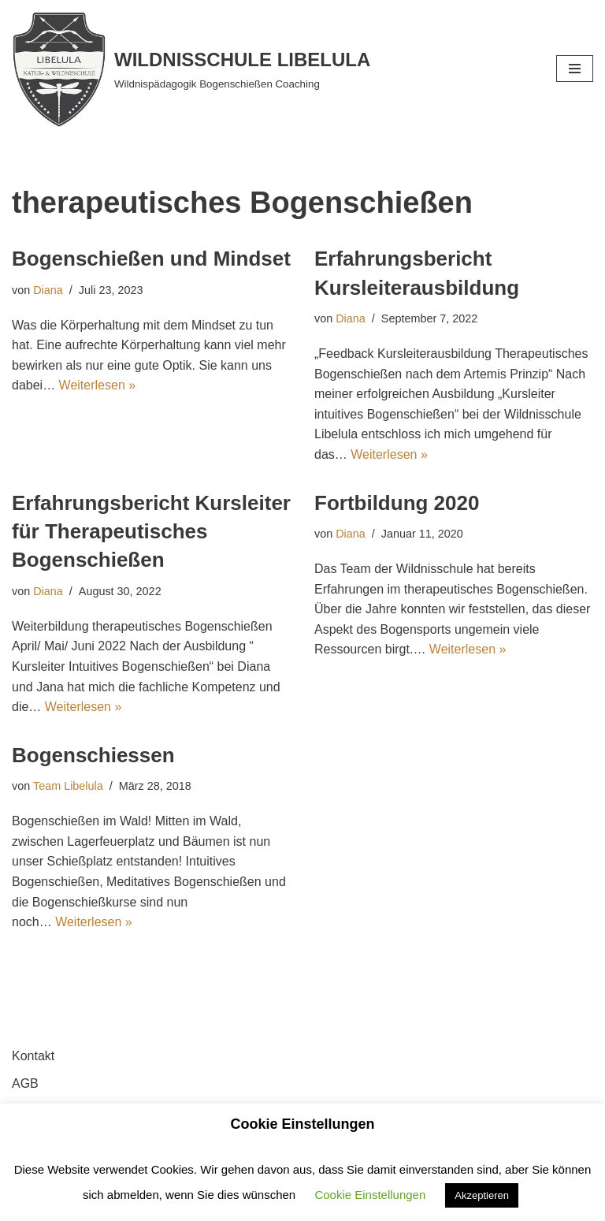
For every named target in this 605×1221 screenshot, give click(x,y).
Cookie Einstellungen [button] (369, 1194)
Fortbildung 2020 (396, 503)
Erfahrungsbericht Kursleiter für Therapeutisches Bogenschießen (151, 531)
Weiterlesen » (97, 385)
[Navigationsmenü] (574, 68)
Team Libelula (68, 786)
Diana (48, 290)
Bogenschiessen (93, 755)
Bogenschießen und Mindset (151, 258)
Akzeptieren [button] (482, 1195)
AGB (25, 1083)
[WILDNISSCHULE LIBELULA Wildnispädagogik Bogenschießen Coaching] (191, 69)
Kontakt (33, 1056)
